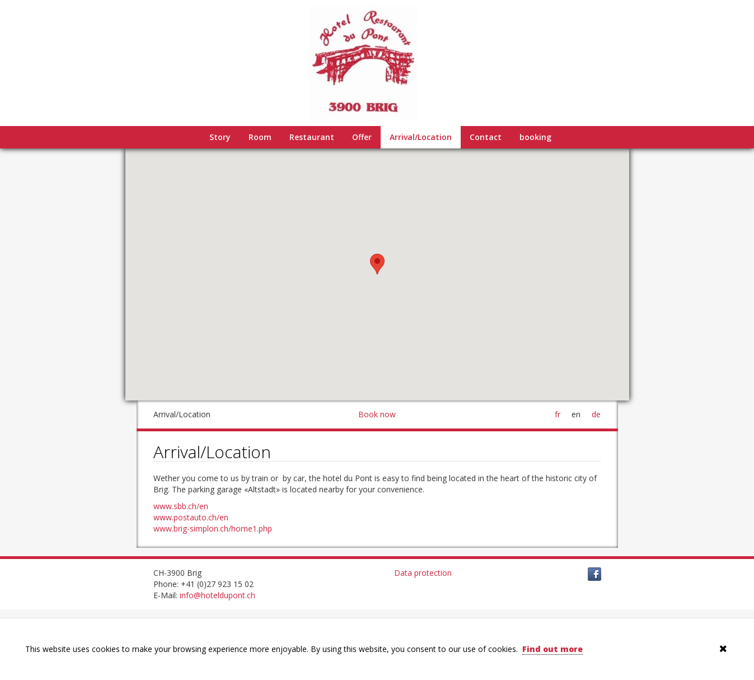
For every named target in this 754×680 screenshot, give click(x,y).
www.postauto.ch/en (190, 517)
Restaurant (311, 137)
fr (557, 414)
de (596, 414)
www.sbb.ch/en (180, 506)
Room (260, 137)
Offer (362, 137)
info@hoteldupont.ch (217, 595)
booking (535, 137)
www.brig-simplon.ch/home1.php (212, 528)
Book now (377, 414)
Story (220, 137)
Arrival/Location (421, 137)
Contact (486, 137)
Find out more (552, 649)
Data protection (423, 572)
